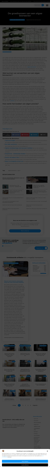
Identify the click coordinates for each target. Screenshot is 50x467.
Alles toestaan (25, 461)
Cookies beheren (25, 464)
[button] (47, 451)
